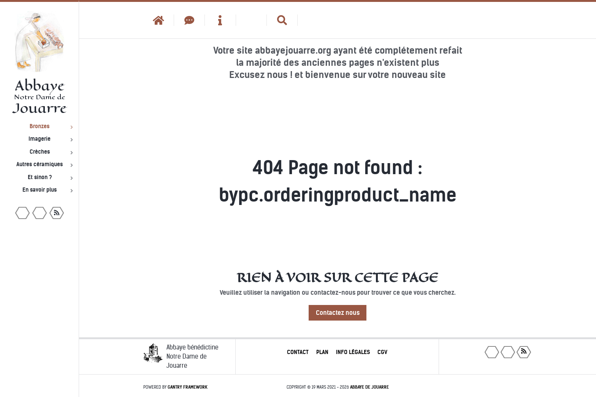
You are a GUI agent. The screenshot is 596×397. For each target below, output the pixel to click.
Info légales (353, 352)
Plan (322, 352)
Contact (298, 352)
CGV (382, 352)
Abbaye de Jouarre (369, 387)
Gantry (188, 387)
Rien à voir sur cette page (337, 277)
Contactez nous (338, 312)
